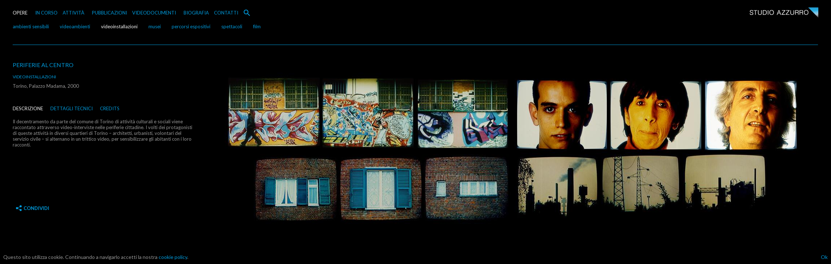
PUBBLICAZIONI (109, 13)
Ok (824, 257)
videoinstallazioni (119, 26)
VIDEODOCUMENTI (154, 13)
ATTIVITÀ (73, 13)
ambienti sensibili (31, 26)
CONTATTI (226, 13)
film (257, 26)
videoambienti (75, 26)
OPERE (20, 13)
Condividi (32, 208)
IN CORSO (46, 13)
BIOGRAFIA (196, 13)
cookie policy (173, 257)
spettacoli (231, 26)
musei (154, 26)
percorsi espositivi (191, 26)
